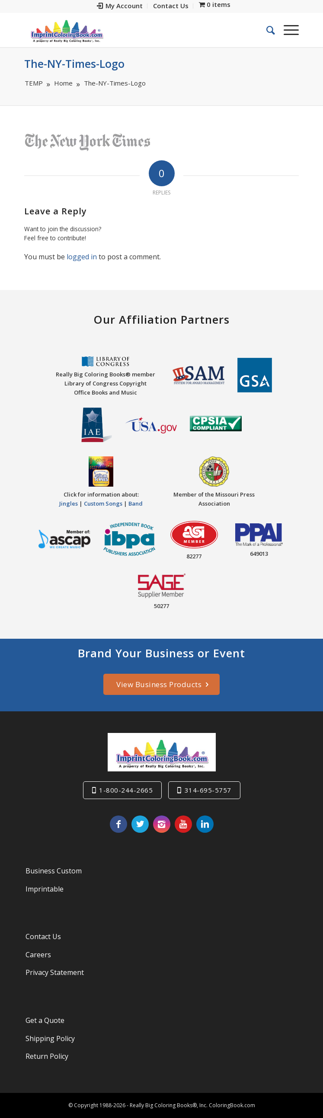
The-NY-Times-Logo (74, 63)
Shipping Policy (50, 1038)
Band (135, 503)
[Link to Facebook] (118, 824)
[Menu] (287, 30)
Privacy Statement (55, 972)
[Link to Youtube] (183, 824)
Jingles (68, 503)
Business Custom (54, 871)
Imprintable (45, 889)
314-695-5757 (208, 790)
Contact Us (43, 936)
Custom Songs (103, 503)
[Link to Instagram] (161, 824)
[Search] (266, 30)
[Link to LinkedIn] (205, 824)
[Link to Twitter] (140, 824)
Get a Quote (45, 1020)
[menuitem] (120, 6)
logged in (82, 256)
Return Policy (47, 1056)
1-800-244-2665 (126, 790)
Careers (38, 954)
